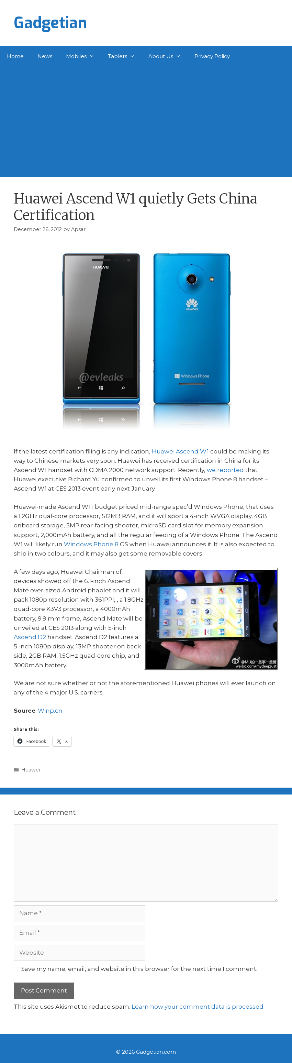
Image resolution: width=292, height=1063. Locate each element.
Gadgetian (50, 23)
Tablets (125, 56)
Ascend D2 (30, 637)
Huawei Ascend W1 (180, 451)
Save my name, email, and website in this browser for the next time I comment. (139, 968)
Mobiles (83, 56)
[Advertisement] (146, 118)
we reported (225, 470)
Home (15, 56)
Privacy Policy (212, 56)
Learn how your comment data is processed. (198, 1006)
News (44, 56)
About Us (168, 56)
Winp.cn (50, 710)
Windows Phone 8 (91, 544)
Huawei (30, 770)
